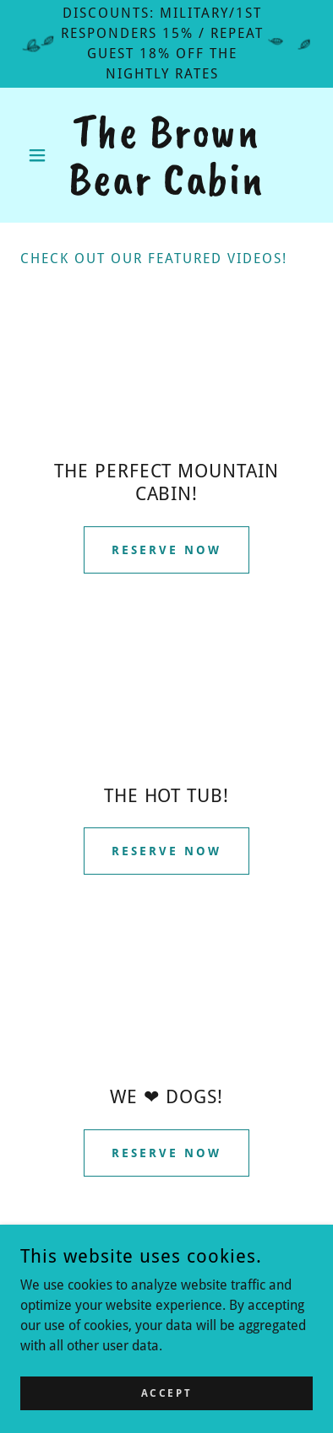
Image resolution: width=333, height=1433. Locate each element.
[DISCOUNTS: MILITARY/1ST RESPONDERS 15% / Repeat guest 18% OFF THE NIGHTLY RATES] (166, 43)
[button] (42, 155)
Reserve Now (166, 550)
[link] (166, 155)
